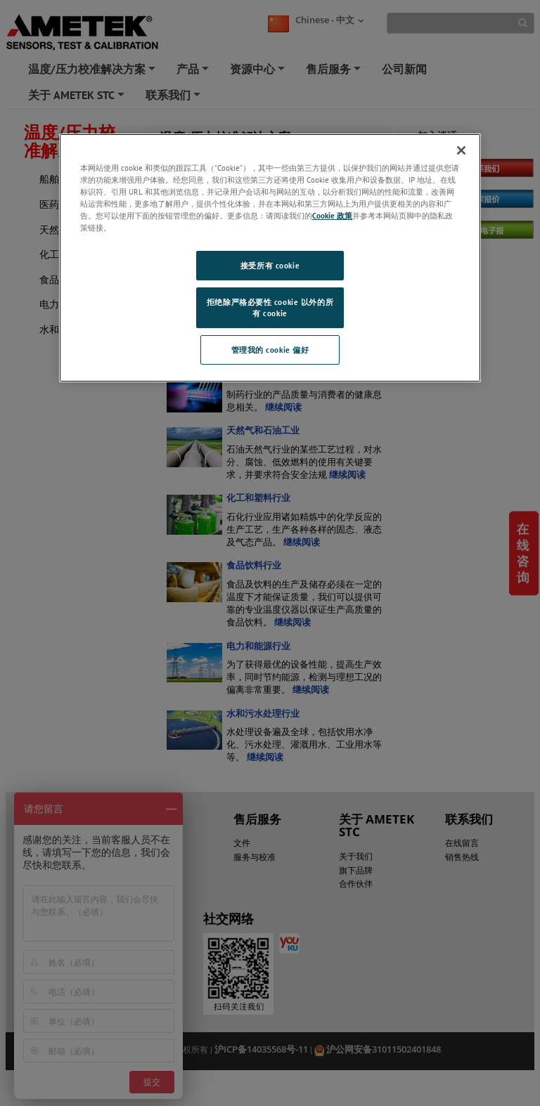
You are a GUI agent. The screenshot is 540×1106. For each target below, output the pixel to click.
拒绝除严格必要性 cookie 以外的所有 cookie (270, 307)
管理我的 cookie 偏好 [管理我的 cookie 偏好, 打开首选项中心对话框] (270, 349)
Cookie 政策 (332, 215)
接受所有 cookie (270, 265)
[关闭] (461, 150)
